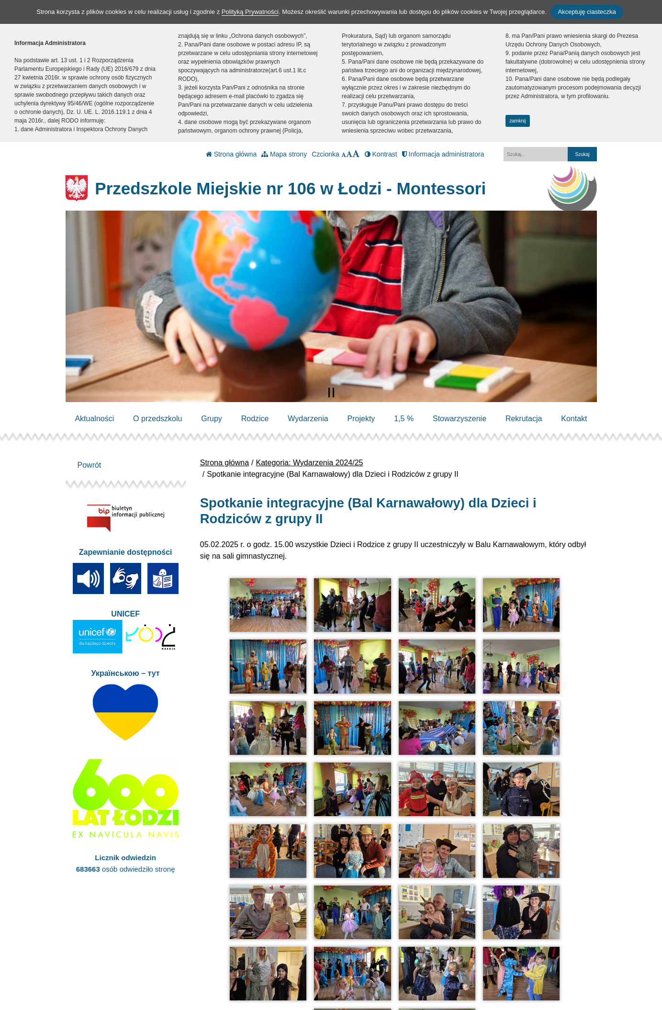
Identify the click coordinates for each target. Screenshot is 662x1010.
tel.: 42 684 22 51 (218, 953)
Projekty (361, 419)
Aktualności (94, 419)
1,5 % (404, 419)
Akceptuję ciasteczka (587, 11)
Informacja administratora (443, 154)
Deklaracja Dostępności (356, 977)
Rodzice (255, 419)
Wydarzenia (308, 419)
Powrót (89, 465)
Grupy (211, 419)
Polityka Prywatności (351, 964)
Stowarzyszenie (459, 419)
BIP (322, 953)
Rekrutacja (523, 419)
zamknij (518, 120)
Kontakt (574, 419)
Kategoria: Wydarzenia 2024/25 (309, 463)
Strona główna (231, 154)
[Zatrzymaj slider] (331, 392)
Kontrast (381, 154)
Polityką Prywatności (250, 11)
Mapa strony (284, 154)
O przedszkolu (157, 419)
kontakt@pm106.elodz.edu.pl (238, 965)
